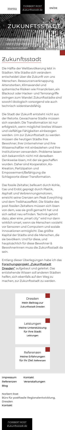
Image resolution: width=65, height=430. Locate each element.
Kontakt (28, 377)
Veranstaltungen (34, 381)
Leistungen (32, 335)
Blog (5, 385)
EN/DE (53, 8)
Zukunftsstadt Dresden (32, 306)
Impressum (9, 377)
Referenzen (40, 360)
